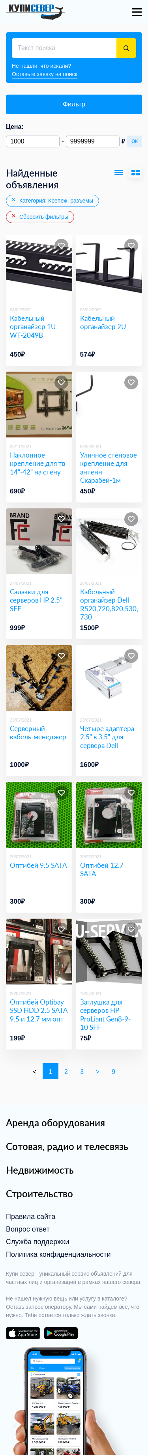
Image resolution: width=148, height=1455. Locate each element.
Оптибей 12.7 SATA (102, 869)
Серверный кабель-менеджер (38, 732)
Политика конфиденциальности (58, 1254)
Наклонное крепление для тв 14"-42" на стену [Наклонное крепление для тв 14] (37, 463)
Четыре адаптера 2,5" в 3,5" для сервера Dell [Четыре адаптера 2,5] (107, 737)
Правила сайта (30, 1217)
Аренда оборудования (55, 1122)
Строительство (39, 1193)
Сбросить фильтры (39, 216)
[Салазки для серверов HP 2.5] (39, 541)
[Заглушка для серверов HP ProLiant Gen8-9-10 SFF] (109, 952)
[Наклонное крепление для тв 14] (39, 405)
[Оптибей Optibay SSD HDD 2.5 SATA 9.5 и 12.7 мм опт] (39, 952)
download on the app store (23, 1333)
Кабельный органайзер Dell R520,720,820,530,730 (109, 604)
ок (134, 141)
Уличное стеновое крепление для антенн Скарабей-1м (108, 467)
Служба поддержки (37, 1242)
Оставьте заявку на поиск (44, 74)
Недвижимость (40, 1170)
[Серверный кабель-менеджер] (39, 678)
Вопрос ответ (28, 1229)
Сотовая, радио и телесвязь (67, 1146)
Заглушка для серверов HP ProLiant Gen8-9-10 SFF (105, 1014)
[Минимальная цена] (33, 141)
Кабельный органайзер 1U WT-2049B (33, 326)
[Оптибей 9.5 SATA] (39, 815)
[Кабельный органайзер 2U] (109, 268)
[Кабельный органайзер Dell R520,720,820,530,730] (109, 541)
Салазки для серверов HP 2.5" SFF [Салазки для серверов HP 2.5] (36, 600)
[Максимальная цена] (93, 141)
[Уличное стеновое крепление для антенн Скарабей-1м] (109, 405)
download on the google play (61, 1333)
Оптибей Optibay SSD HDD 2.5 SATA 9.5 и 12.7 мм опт (38, 1010)
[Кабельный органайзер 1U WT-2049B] (39, 268)
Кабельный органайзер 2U (103, 322)
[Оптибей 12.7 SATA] (109, 815)
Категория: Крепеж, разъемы (52, 200)
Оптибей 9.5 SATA (38, 865)
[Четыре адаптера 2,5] (109, 678)
